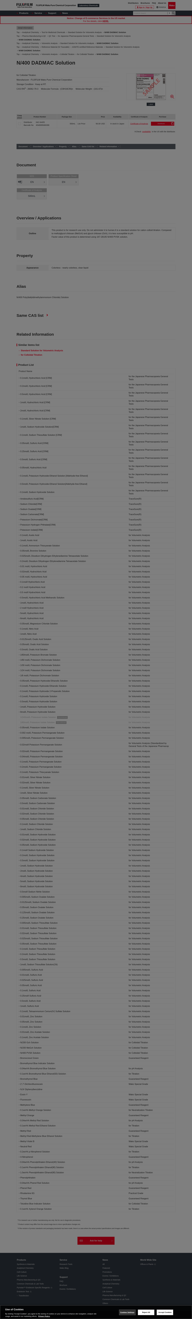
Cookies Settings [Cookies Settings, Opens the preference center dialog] (127, 1312)
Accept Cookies (164, 1312)
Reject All (146, 1312)
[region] (96, 1312)
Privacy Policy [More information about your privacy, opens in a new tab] (44, 1316)
